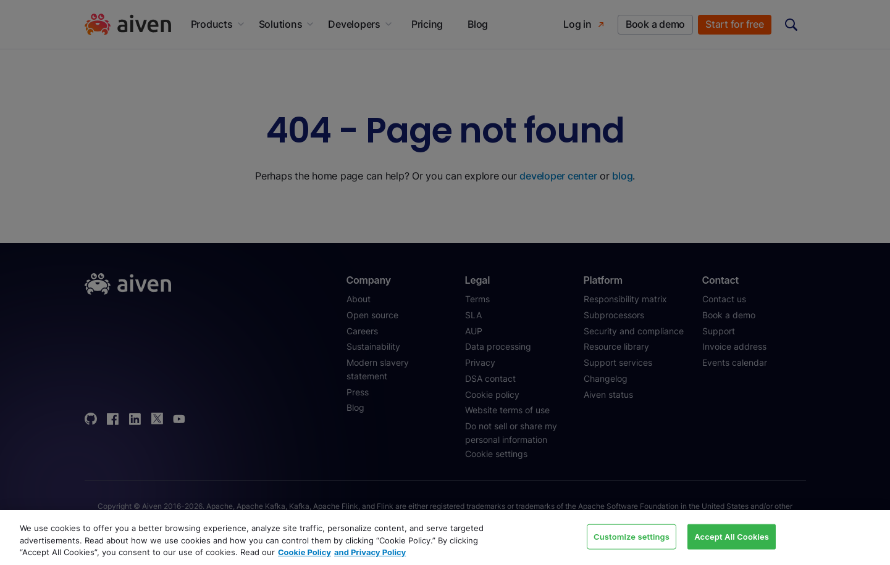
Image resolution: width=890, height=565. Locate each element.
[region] (445, 537)
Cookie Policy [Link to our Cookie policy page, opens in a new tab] (304, 552)
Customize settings (632, 536)
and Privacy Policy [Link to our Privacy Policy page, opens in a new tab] (370, 552)
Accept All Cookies (731, 536)
